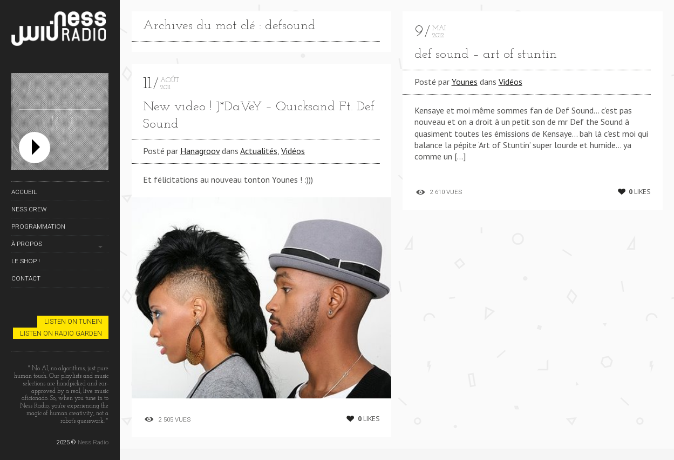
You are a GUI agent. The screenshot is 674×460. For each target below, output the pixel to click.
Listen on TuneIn (73, 321)
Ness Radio (93, 442)
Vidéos (293, 150)
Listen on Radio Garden (61, 333)
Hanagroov (200, 150)
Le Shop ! (25, 261)
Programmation (38, 226)
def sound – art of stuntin (485, 54)
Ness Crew (28, 209)
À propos (26, 244)
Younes (465, 81)
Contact (25, 278)
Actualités (258, 150)
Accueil (24, 192)
